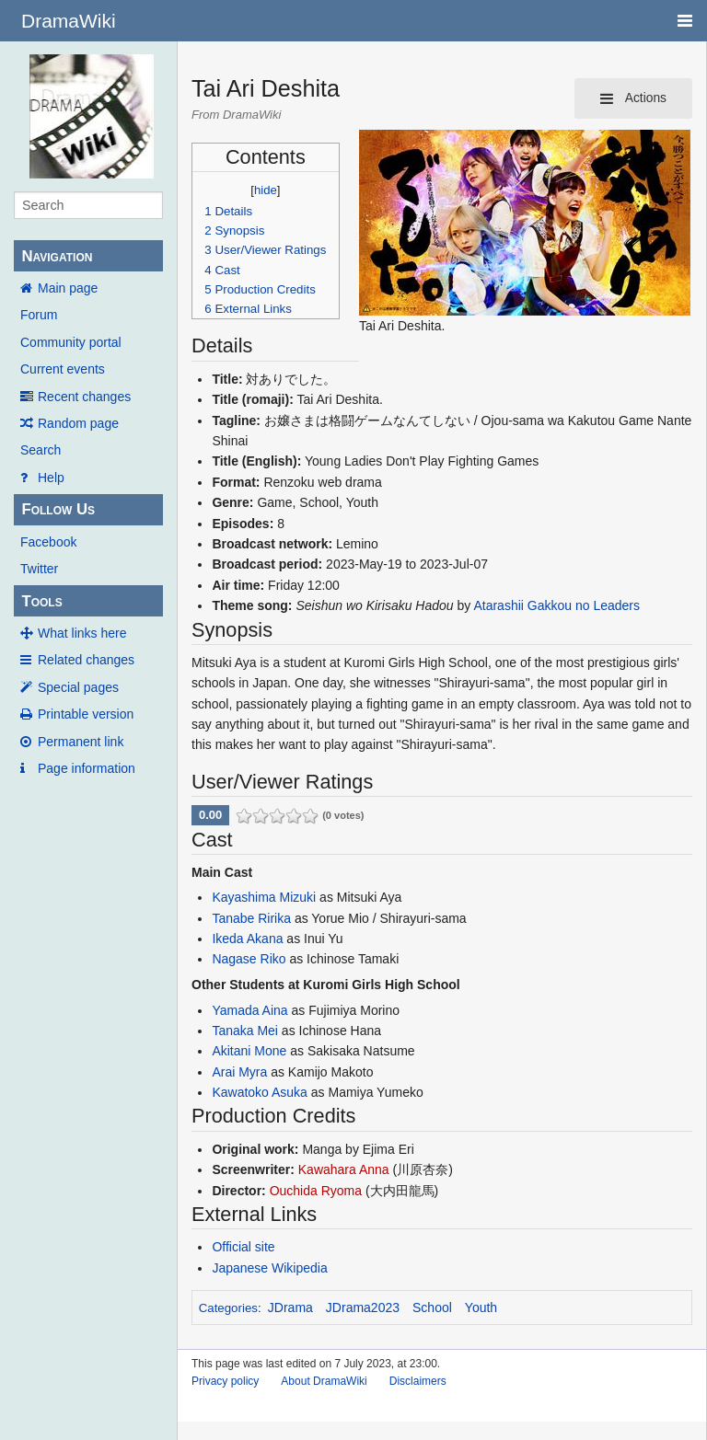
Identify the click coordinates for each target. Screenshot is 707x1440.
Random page (78, 423)
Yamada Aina (249, 1010)
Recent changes (84, 396)
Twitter (39, 568)
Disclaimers (417, 1381)
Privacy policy (225, 1381)
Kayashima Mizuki (264, 897)
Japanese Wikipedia (269, 1268)
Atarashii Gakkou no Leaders (556, 605)
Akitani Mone (249, 1050)
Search (40, 450)
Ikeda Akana (247, 938)
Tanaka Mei (245, 1030)
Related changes (86, 659)
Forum (38, 314)
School (432, 1307)
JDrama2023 (363, 1307)
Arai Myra (239, 1072)
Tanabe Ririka (251, 918)
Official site (243, 1246)
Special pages (78, 687)
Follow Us (58, 509)
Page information (86, 768)
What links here (82, 633)
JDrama (290, 1307)
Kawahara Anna (343, 1169)
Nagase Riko (248, 958)
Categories (228, 1308)
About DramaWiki (323, 1381)
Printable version (85, 714)
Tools (41, 601)
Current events (62, 369)
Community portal (71, 342)
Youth (481, 1307)
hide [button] (265, 190)
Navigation (56, 256)
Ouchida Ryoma (316, 1190)
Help (51, 477)
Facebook (48, 542)
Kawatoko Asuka (259, 1092)
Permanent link (80, 741)
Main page (68, 288)
